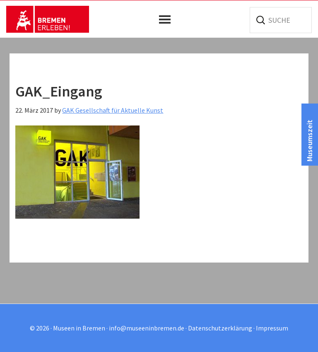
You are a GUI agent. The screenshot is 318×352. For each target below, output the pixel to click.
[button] (166, 19)
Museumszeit (309, 141)
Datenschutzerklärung (220, 328)
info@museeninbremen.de (146, 328)
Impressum (272, 328)
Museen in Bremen (47, 19)
